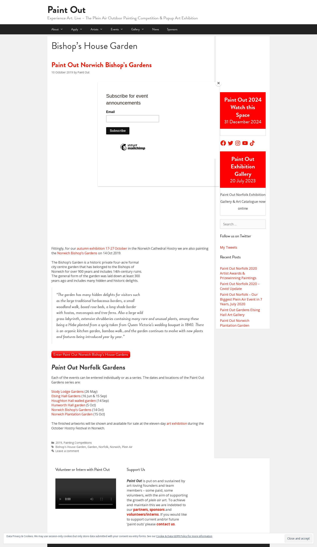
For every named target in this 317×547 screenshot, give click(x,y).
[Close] (219, 83)
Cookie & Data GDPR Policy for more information (184, 536)
